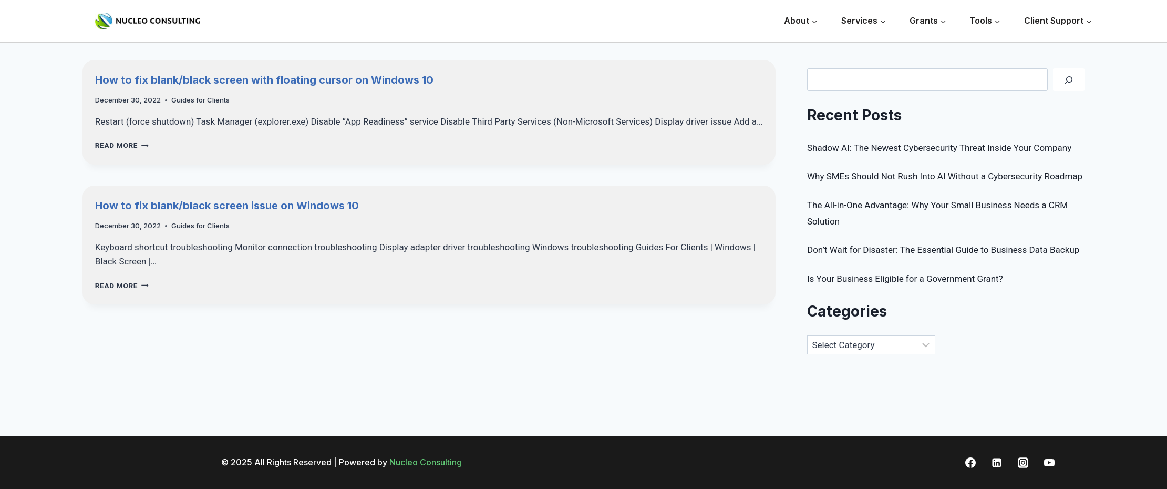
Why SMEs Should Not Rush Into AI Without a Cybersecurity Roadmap (944, 176)
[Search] (1069, 79)
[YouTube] (1049, 462)
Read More (122, 145)
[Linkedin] (996, 462)
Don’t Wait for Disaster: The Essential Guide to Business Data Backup (943, 249)
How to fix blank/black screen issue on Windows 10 (227, 205)
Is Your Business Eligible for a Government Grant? (905, 278)
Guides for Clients (200, 100)
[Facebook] (970, 462)
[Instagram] (1023, 462)
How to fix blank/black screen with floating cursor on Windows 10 (264, 80)
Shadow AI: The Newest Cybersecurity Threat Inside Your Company (939, 147)
